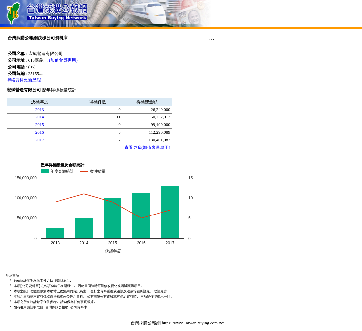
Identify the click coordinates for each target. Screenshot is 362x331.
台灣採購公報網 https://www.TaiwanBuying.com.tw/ (177, 322)
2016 (39, 132)
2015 (39, 124)
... (212, 37)
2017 (39, 139)
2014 (39, 117)
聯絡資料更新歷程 (24, 79)
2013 (39, 109)
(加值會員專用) (63, 60)
